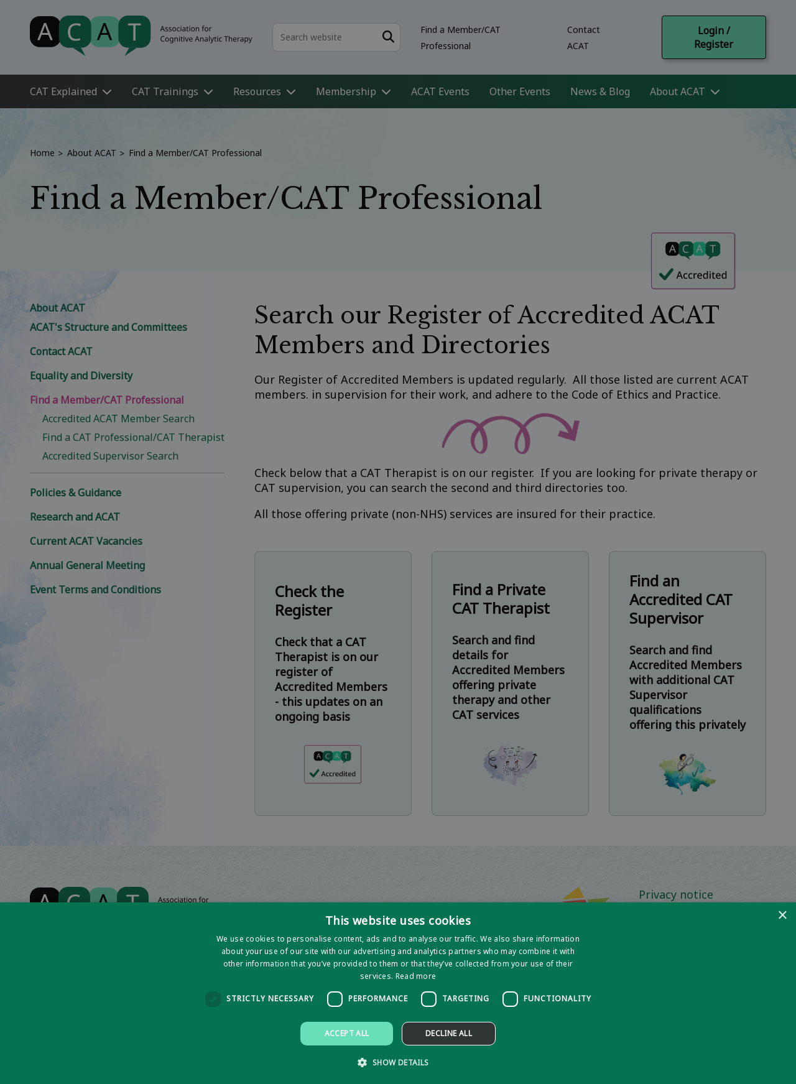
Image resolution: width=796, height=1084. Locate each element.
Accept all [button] (347, 1033)
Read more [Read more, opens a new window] (416, 976)
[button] (397, 1062)
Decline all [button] (448, 1033)
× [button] (782, 915)
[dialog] (398, 993)
